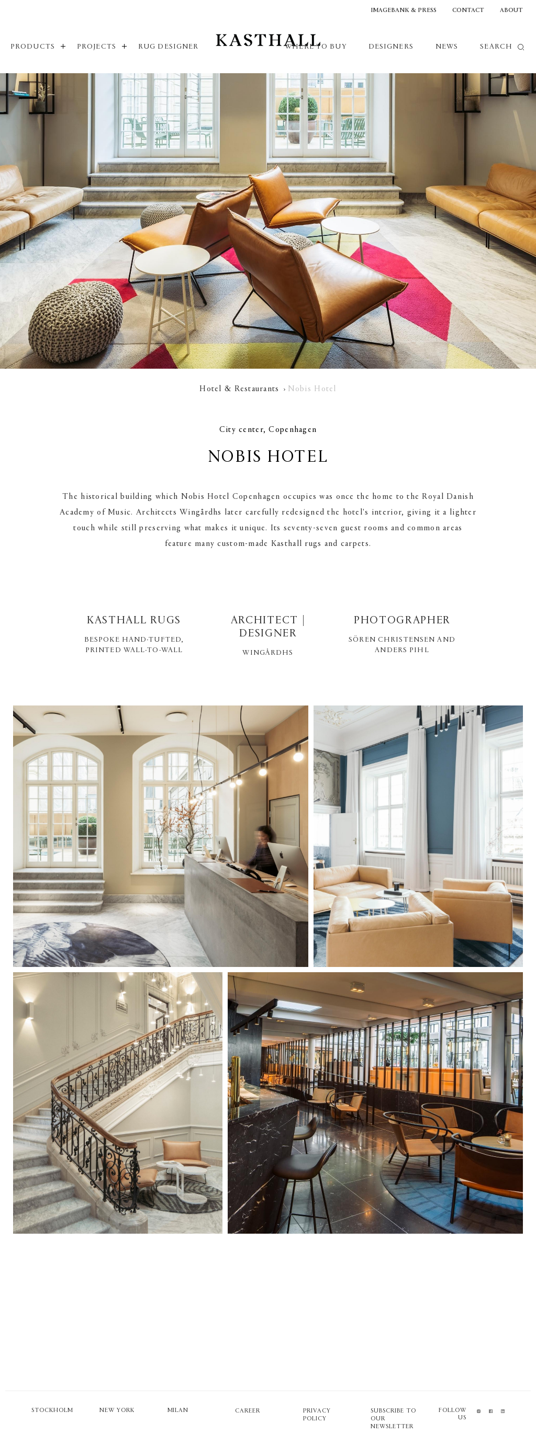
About (511, 10)
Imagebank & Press (404, 10)
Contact (468, 10)
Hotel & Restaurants (239, 389)
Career (247, 1411)
